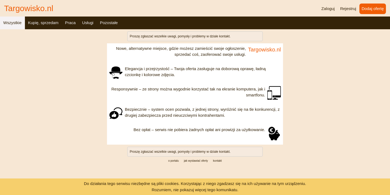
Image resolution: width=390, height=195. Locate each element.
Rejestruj (348, 8)
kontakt (224, 36)
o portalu (173, 160)
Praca (70, 22)
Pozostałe (109, 22)
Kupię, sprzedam (43, 22)
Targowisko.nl (28, 8)
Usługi (87, 22)
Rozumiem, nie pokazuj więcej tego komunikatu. (195, 189)
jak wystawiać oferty (196, 160)
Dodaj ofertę (373, 8)
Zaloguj (328, 8)
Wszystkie (12, 22)
